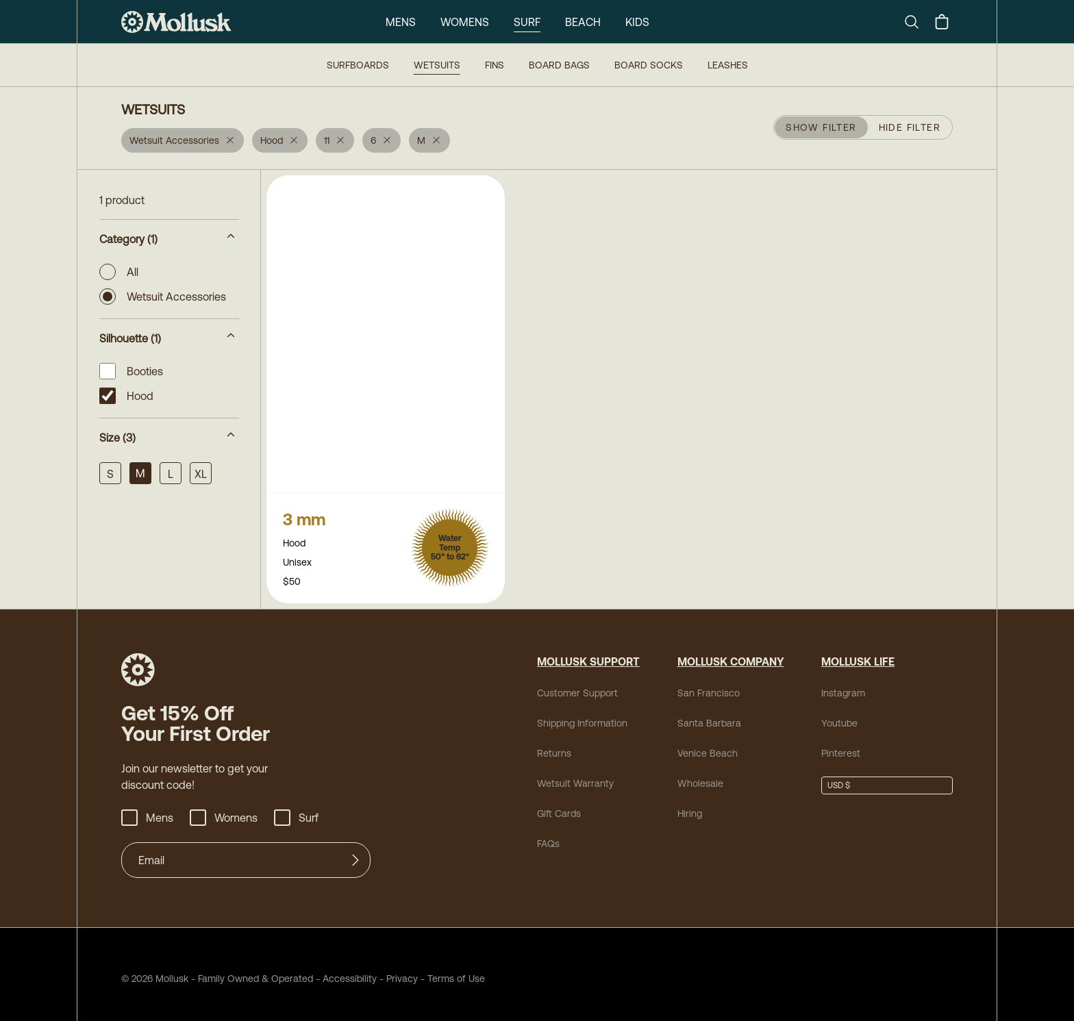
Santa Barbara (709, 714)
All (118, 272)
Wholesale (700, 775)
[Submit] (355, 852)
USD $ (838, 777)
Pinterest (840, 745)
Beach (583, 22)
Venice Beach (707, 745)
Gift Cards (559, 805)
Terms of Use (456, 970)
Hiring (689, 805)
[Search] (917, 22)
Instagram (843, 684)
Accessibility (345, 970)
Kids (637, 22)
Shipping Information (582, 714)
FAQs (548, 835)
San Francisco (708, 684)
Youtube (839, 714)
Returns (554, 745)
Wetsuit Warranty (575, 775)
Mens (401, 22)
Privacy (402, 970)
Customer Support (577, 684)
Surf (527, 22)
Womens (464, 22)
